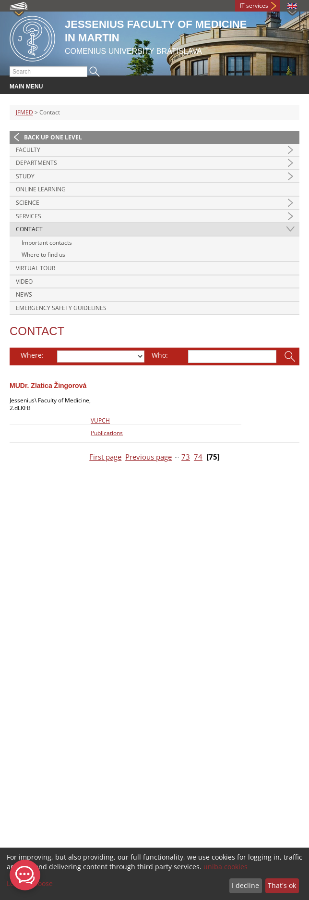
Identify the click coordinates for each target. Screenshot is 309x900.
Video (24, 281)
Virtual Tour (35, 268)
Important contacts (47, 242)
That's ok (282, 885)
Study (25, 176)
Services (28, 216)
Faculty (28, 150)
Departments (36, 163)
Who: (160, 355)
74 (198, 457)
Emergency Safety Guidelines (61, 308)
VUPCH (100, 420)
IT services (254, 5)
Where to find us (43, 254)
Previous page (148, 457)
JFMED (24, 112)
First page (105, 457)
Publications (107, 433)
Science (27, 203)
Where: (32, 355)
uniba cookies (225, 866)
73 (185, 457)
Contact (29, 229)
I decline (245, 885)
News (24, 294)
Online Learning (41, 189)
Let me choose (30, 883)
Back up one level (53, 137)
